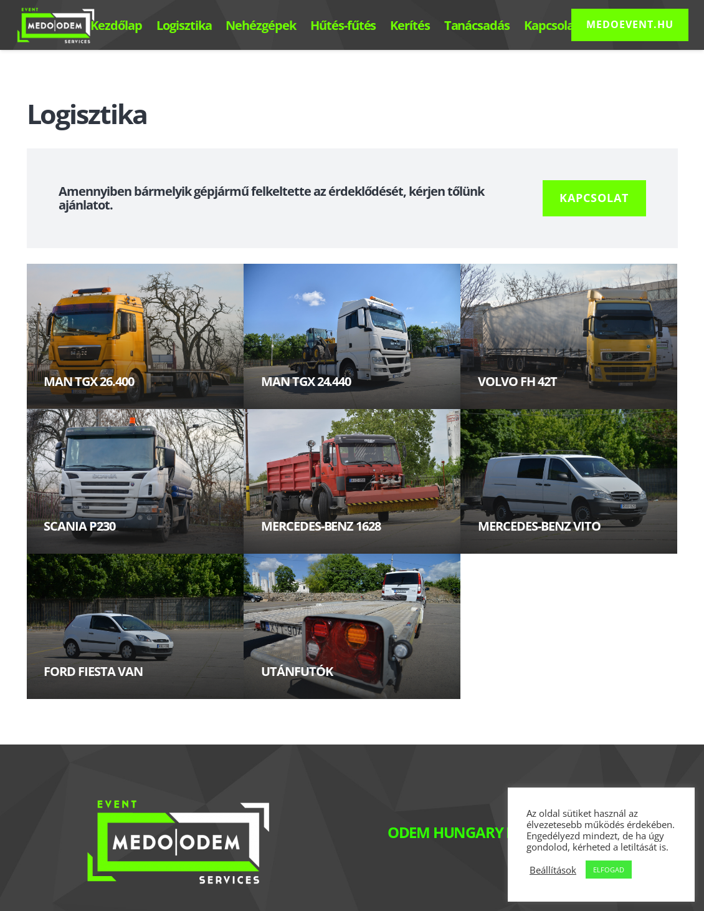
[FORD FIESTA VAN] (135, 626)
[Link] (55, 25)
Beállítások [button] (553, 869)
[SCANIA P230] (135, 481)
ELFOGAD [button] (608, 869)
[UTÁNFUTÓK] (352, 626)
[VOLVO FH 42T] (568, 336)
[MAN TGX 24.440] (352, 336)
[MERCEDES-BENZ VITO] (568, 481)
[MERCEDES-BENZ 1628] (352, 481)
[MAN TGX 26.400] (135, 336)
